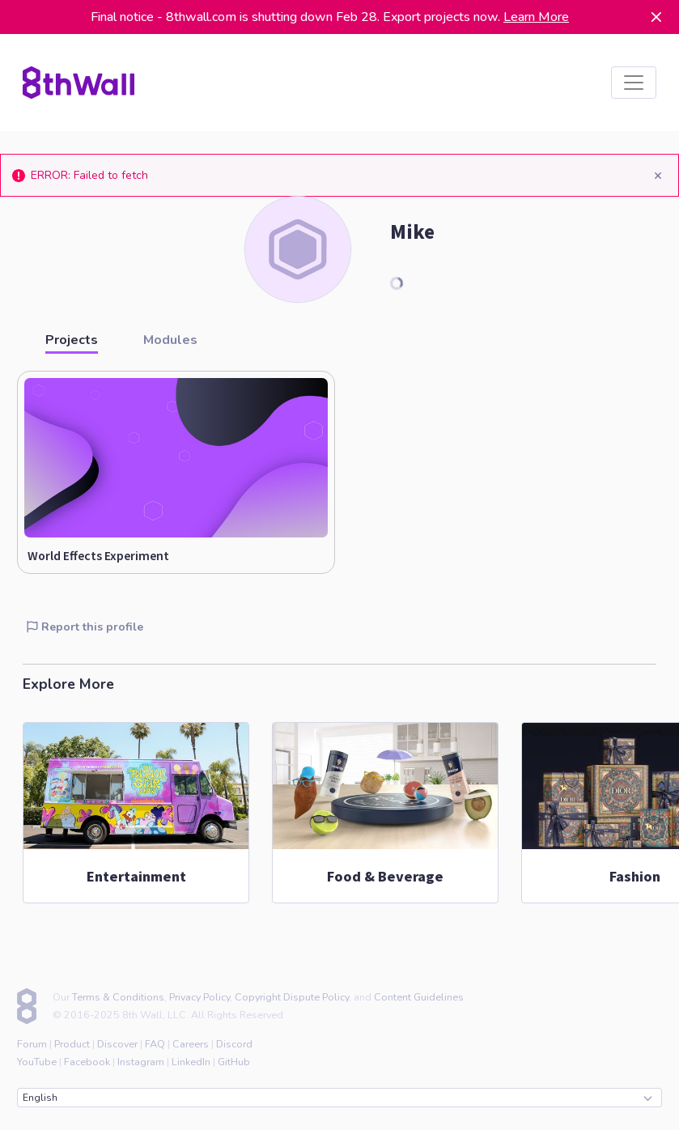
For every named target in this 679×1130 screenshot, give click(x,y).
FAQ (155, 1044)
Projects (71, 340)
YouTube (37, 1061)
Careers (190, 1044)
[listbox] (633, 82)
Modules (170, 340)
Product (72, 1044)
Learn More (536, 17)
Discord (234, 1044)
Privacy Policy (199, 997)
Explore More (68, 684)
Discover (117, 1044)
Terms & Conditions (118, 997)
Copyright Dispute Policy (292, 997)
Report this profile (85, 627)
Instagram (140, 1061)
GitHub (234, 1061)
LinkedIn (191, 1061)
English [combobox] (337, 1097)
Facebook (87, 1061)
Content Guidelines (419, 997)
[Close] (657, 175)
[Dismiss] (656, 17)
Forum (32, 1044)
